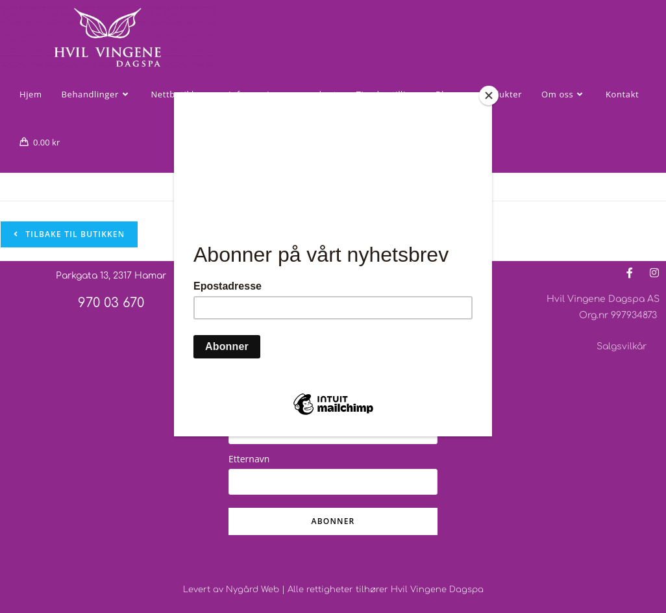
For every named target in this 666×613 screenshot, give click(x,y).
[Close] (489, 95)
